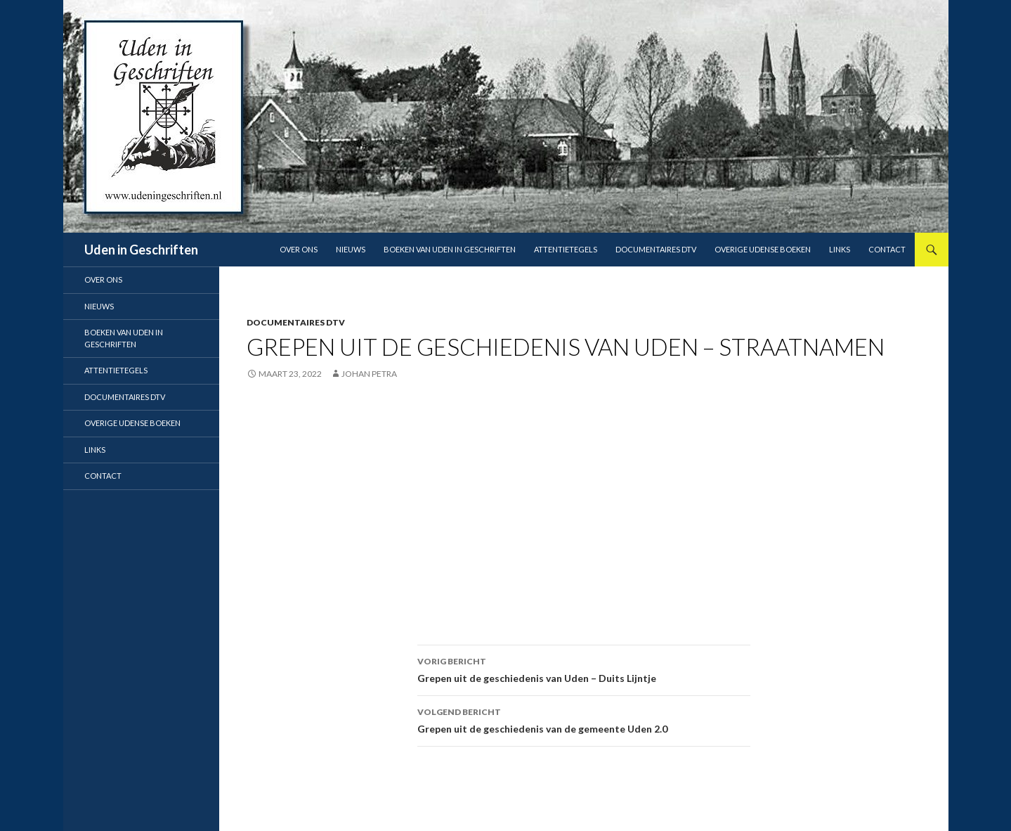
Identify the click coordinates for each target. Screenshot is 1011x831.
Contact (887, 249)
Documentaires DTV (655, 249)
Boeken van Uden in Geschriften (450, 249)
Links (839, 249)
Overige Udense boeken (763, 249)
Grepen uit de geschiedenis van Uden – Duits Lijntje (583, 668)
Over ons (299, 249)
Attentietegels (565, 249)
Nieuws (350, 249)
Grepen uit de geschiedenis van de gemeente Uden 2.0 (583, 719)
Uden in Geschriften (141, 249)
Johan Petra (369, 373)
